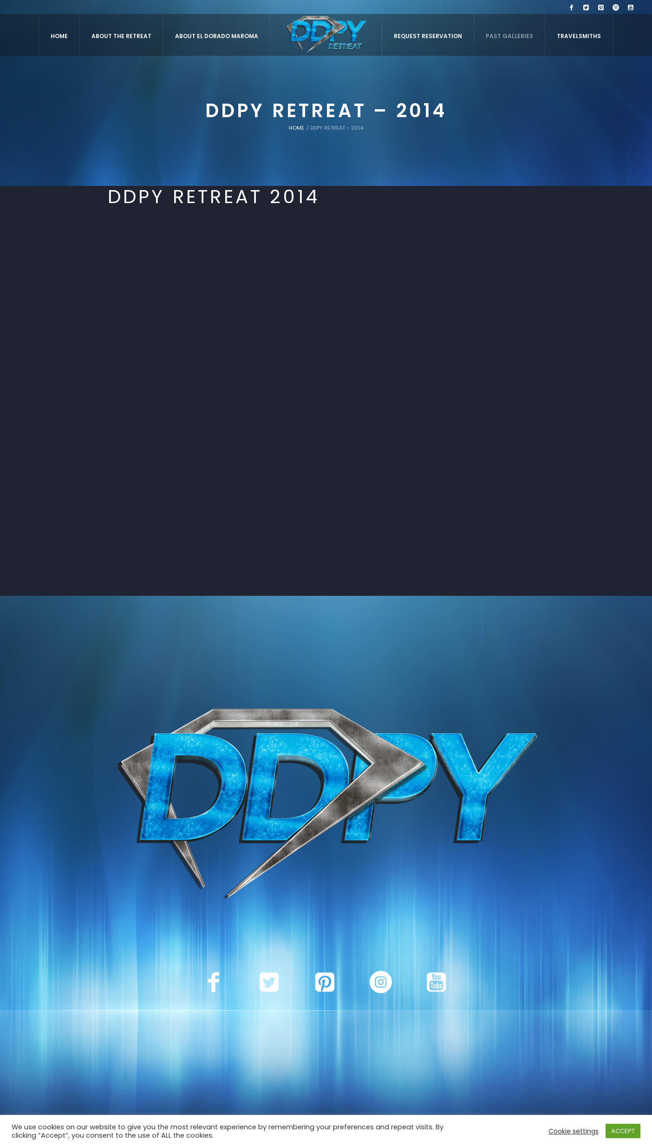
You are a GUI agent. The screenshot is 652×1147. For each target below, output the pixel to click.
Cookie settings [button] (573, 1131)
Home (296, 128)
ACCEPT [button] (623, 1131)
